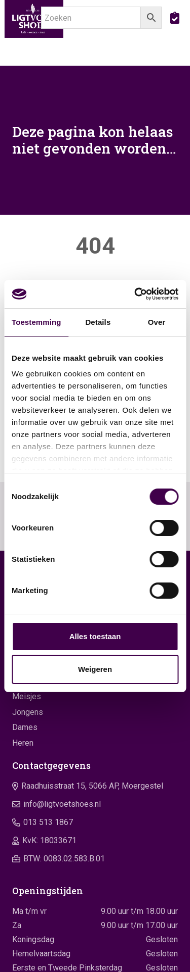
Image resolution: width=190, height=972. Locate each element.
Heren (22, 743)
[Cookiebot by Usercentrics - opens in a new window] (135, 294)
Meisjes (26, 696)
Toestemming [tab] (36, 322)
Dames (24, 727)
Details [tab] (97, 322)
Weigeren (95, 669)
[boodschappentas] (175, 17)
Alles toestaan (95, 636)
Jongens (27, 712)
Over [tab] (157, 322)
